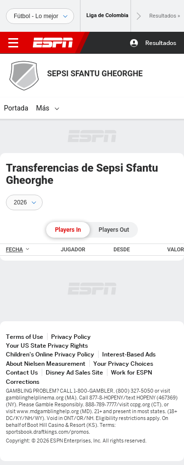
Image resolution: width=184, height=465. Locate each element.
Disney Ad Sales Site (74, 372)
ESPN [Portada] (53, 42)
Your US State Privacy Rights (47, 345)
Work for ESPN (131, 372)
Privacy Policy (71, 336)
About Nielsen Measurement (45, 363)
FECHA (18, 249)
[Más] (56, 108)
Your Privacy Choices (123, 363)
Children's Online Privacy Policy (50, 354)
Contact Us (22, 372)
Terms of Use (24, 336)
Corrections (22, 381)
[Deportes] (40, 16)
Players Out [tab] (114, 229)
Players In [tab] (68, 229)
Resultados (160, 42)
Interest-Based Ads (129, 354)
